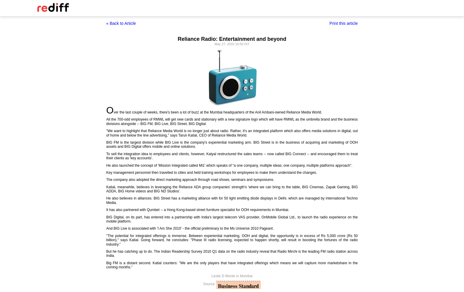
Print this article (343, 23)
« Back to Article (121, 23)
